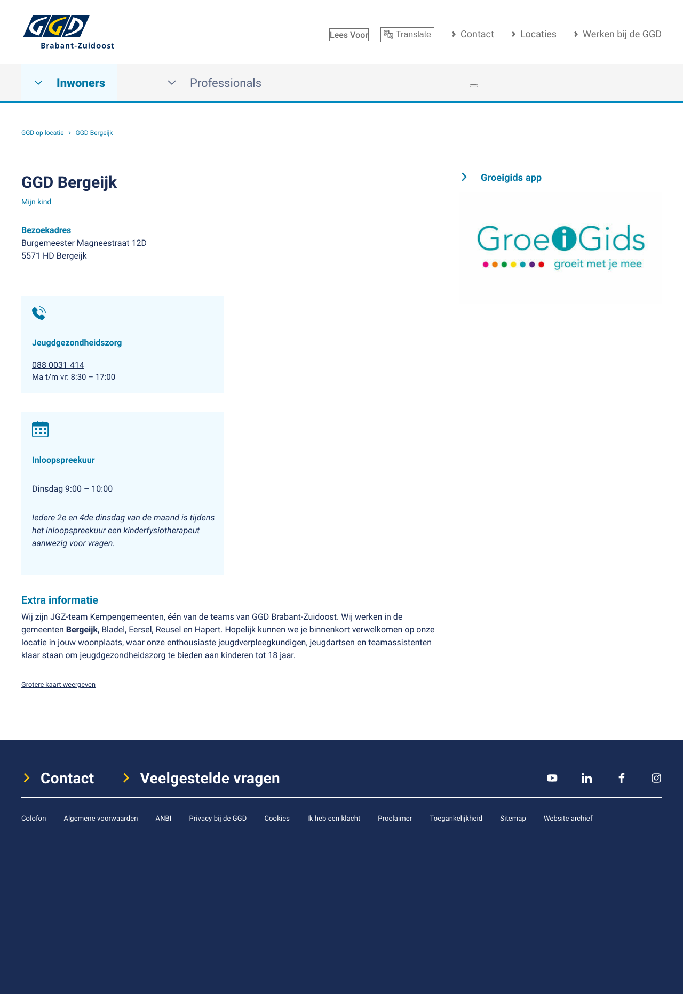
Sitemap (513, 818)
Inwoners (69, 83)
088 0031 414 (58, 365)
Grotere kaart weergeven (58, 684)
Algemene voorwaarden (100, 818)
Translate (407, 34)
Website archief (568, 818)
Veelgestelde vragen (210, 778)
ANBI (164, 818)
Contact (477, 34)
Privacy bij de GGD (218, 818)
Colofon (33, 818)
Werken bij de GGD (622, 34)
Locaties (538, 34)
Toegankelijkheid (456, 818)
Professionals (214, 83)
